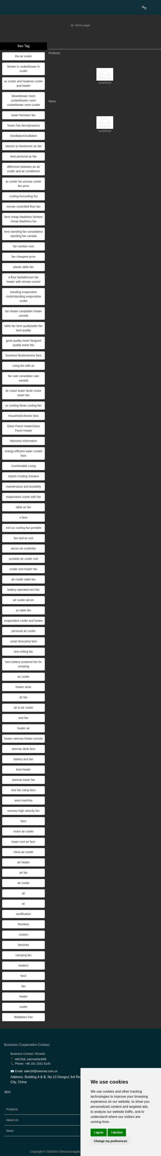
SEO (7, 1092)
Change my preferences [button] (110, 1141)
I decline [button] (117, 1132)
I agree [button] (98, 1132)
